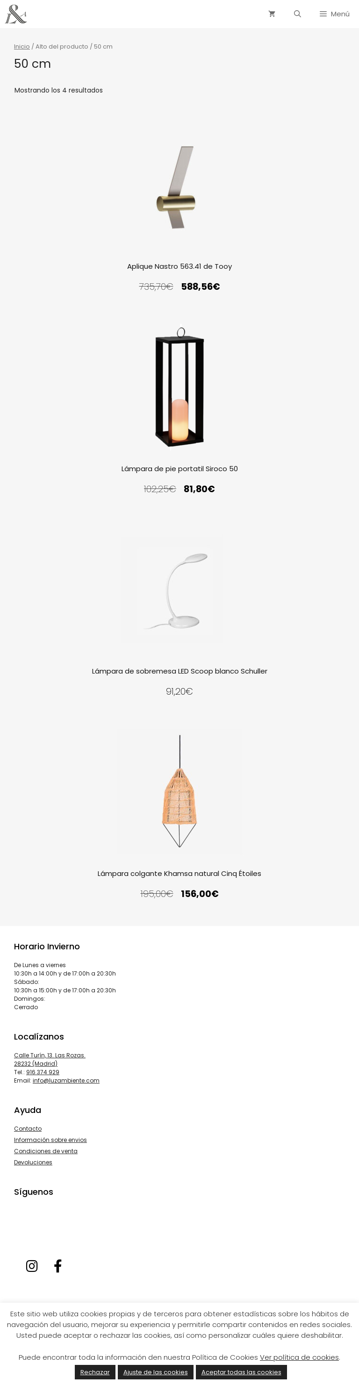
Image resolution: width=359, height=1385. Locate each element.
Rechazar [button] (95, 1372)
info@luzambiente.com (66, 1080)
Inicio (22, 46)
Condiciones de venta (46, 1151)
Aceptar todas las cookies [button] (241, 1372)
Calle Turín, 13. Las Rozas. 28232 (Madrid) (50, 1059)
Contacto (28, 1129)
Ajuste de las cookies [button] (155, 1372)
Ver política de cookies (299, 1357)
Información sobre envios (50, 1140)
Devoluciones (33, 1162)
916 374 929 (42, 1072)
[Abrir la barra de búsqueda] (297, 14)
